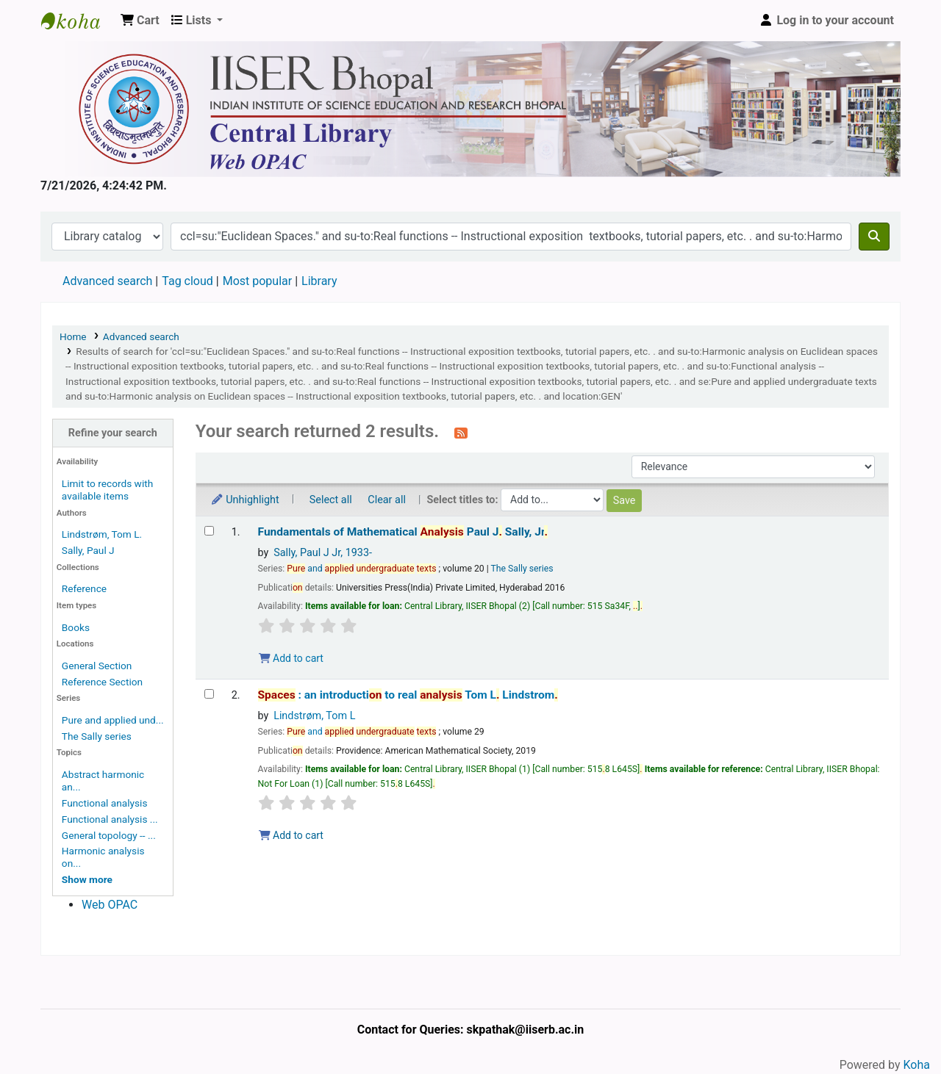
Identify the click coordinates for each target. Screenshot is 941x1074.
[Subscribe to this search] (461, 433)
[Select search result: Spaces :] (209, 694)
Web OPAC (109, 905)
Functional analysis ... (110, 819)
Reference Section (102, 682)
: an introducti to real (408, 695)
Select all (331, 500)
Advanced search (107, 281)
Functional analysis (105, 803)
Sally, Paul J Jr (322, 553)
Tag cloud (187, 281)
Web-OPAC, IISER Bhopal (78, 20)
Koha (917, 1065)
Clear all (387, 500)
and (361, 568)
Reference (84, 588)
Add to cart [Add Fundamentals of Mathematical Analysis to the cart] (291, 658)
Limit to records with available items (107, 489)
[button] (140, 20)
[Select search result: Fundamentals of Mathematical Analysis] (209, 531)
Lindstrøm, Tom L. (102, 534)
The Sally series (97, 736)
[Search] (874, 237)
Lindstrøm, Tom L (314, 716)
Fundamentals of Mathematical (403, 531)
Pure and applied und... (113, 720)
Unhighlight (244, 500)
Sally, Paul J (88, 550)
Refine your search (112, 433)
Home (73, 336)
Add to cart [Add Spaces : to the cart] (291, 835)
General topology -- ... (109, 835)
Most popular (257, 281)
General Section (97, 665)
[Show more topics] (87, 879)
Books (76, 627)
